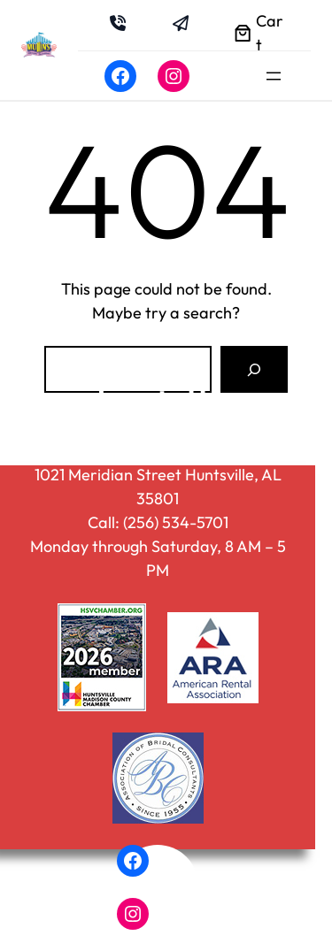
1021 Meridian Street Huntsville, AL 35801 (158, 486)
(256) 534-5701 (175, 522)
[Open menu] (273, 76)
